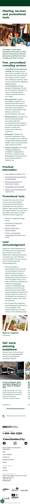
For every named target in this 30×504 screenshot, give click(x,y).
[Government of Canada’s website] (6, 498)
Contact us (6, 457)
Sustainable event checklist (14, 187)
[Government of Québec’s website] (24, 490)
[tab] (6, 408)
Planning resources (12, 182)
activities (17, 88)
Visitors (5, 470)
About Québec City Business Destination (12, 448)
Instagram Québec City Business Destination (15, 443)
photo (15, 218)
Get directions (6, 480)
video (23, 218)
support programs (13, 150)
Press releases (7, 454)
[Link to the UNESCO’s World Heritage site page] (15, 496)
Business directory (8, 459)
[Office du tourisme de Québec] (6, 489)
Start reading (8, 335)
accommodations (11, 86)
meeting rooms (10, 84)
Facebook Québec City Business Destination (4, 443)
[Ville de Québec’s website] (15, 489)
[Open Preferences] (2, 501)
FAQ (4, 452)
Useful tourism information (14, 190)
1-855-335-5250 (12, 433)
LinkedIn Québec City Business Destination (25, 443)
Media (5, 462)
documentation (10, 230)
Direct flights (9, 174)
